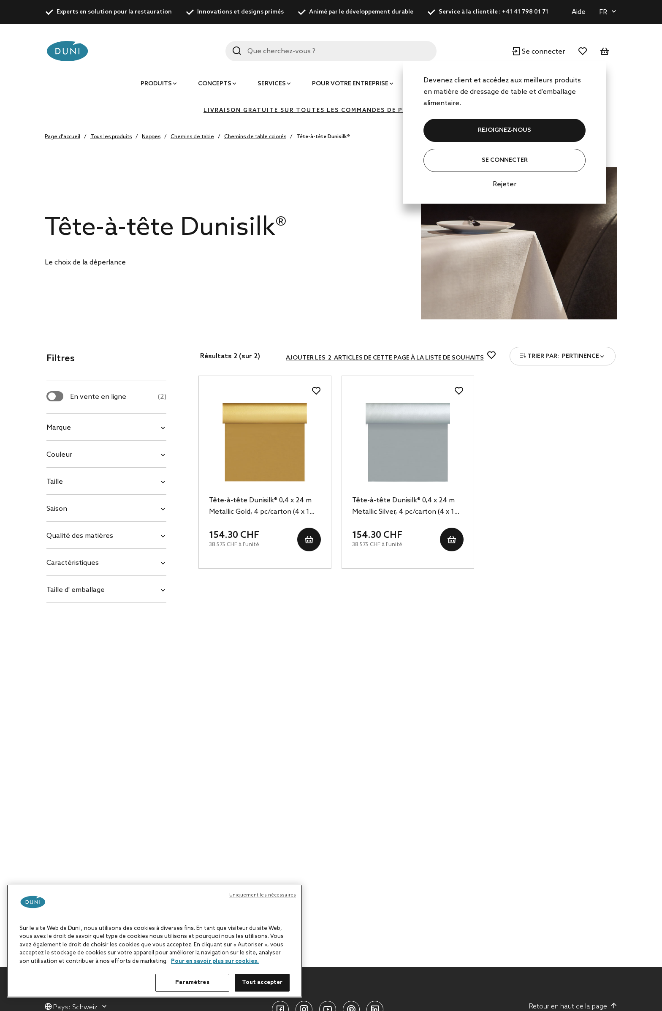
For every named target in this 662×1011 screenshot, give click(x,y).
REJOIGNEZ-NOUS (504, 130)
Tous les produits (111, 137)
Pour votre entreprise (350, 83)
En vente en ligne (118, 397)
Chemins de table (192, 137)
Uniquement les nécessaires (262, 895)
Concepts (214, 83)
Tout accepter (262, 982)
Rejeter (504, 184)
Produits (156, 83)
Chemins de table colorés (255, 137)
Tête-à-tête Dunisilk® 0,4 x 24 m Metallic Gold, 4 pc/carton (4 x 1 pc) (260, 507)
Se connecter (505, 160)
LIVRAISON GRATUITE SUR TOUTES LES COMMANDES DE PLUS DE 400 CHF (331, 110)
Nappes (151, 137)
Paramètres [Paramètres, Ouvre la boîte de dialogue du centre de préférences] (192, 982)
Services (272, 83)
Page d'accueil (62, 137)
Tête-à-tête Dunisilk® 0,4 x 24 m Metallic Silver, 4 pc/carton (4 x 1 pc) (403, 507)
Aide (579, 12)
